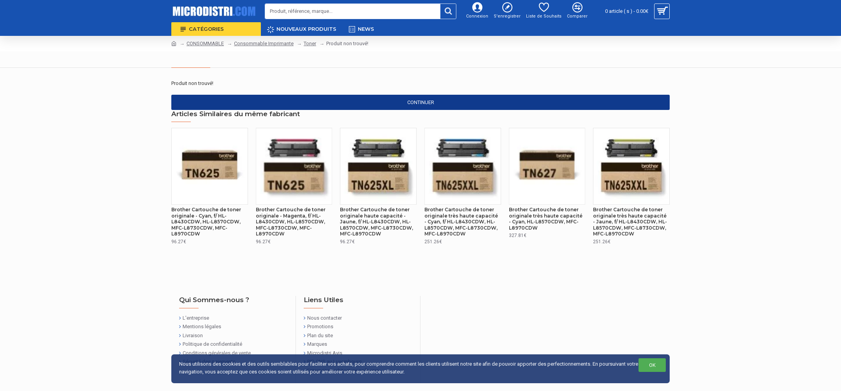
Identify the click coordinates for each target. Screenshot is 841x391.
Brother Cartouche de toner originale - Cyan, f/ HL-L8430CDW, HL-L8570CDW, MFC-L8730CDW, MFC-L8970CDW (206, 222)
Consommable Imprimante (264, 43)
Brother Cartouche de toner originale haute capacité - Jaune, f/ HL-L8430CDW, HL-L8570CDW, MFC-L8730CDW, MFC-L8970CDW (376, 222)
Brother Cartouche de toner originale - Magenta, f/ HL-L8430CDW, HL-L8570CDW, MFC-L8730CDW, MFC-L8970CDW (290, 222)
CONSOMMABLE (205, 43)
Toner (310, 43)
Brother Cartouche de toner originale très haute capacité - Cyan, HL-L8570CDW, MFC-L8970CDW (545, 219)
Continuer (420, 102)
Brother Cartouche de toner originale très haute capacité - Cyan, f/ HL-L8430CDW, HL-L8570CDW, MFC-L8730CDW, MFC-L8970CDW (461, 222)
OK (652, 365)
